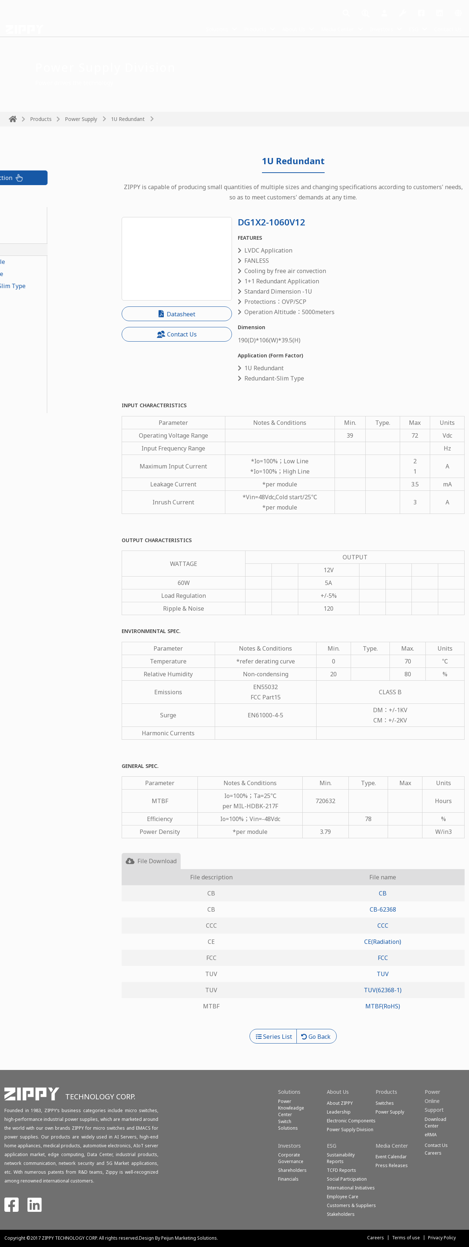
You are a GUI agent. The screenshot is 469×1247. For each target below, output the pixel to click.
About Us (280, 29)
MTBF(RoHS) (382, 1006)
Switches (385, 1103)
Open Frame (26, 395)
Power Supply (81, 118)
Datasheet (177, 314)
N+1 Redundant (30, 310)
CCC (382, 926)
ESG (410, 29)
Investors (376, 29)
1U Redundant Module (39, 262)
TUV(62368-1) (383, 990)
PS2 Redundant (30, 334)
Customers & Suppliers (351, 1205)
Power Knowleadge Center (291, 1108)
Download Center (435, 1122)
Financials (288, 1179)
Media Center (328, 29)
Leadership (339, 1112)
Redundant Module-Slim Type (50, 286)
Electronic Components (351, 1121)
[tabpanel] (293, 949)
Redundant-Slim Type (39, 274)
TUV (383, 974)
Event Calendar (391, 1157)
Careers (375, 1238)
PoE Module (25, 237)
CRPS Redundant (32, 225)
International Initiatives (351, 1188)
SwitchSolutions (288, 1124)
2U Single (22, 371)
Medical (19, 407)
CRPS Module (27, 213)
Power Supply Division (350, 1129)
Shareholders (292, 1170)
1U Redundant (128, 118)
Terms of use (406, 1238)
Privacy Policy (442, 1238)
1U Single (22, 358)
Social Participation (347, 1179)
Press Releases (392, 1165)
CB (383, 893)
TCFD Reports (341, 1170)
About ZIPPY (340, 1103)
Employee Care (342, 1196)
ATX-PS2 (20, 383)
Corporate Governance (290, 1158)
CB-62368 (383, 909)
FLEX (15, 346)
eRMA (431, 1135)
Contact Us (447, 29)
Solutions (199, 29)
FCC (383, 958)
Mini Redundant (31, 322)
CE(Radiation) (382, 942)
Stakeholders (341, 1214)
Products (240, 29)
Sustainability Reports (341, 1158)
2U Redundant (28, 298)
